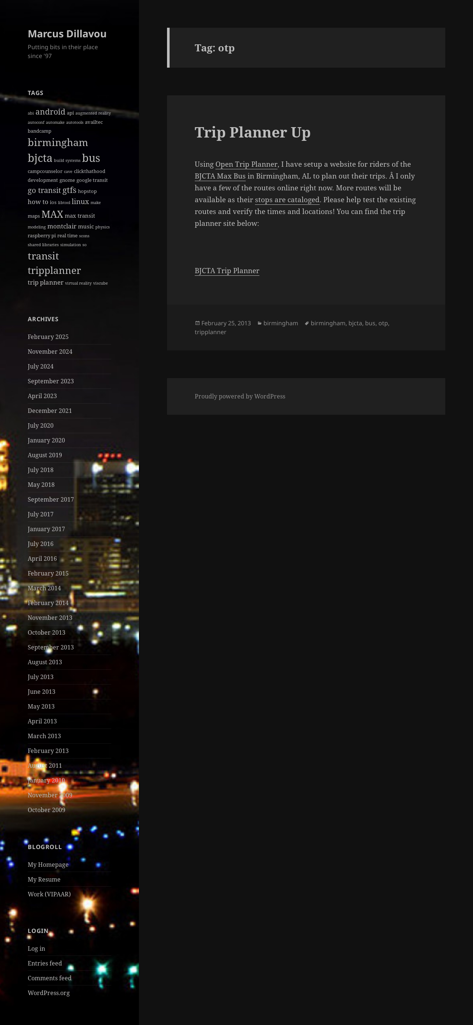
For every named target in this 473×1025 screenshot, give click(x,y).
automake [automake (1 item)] (55, 122)
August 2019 (45, 455)
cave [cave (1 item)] (68, 171)
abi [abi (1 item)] (31, 113)
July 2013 (41, 677)
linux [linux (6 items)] (80, 201)
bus (370, 323)
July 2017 (41, 514)
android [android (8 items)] (50, 111)
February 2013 (48, 751)
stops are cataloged (287, 199)
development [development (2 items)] (43, 180)
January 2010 (46, 780)
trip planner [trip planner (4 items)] (46, 282)
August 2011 (45, 765)
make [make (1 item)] (96, 202)
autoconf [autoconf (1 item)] (36, 122)
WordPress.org (49, 993)
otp (383, 323)
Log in (36, 948)
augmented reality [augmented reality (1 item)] (93, 113)
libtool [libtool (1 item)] (64, 202)
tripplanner (211, 332)
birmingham (280, 323)
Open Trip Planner (246, 164)
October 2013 (46, 632)
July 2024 (41, 366)
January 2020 (46, 440)
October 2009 (46, 810)
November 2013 (50, 618)
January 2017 (46, 529)
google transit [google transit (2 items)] (92, 180)
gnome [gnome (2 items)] (67, 180)
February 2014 (48, 603)
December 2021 (50, 411)
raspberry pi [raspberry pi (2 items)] (42, 235)
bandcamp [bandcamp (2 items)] (39, 131)
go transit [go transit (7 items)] (44, 190)
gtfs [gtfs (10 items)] (69, 189)
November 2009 (50, 795)
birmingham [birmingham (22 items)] (58, 142)
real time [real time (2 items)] (67, 235)
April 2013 (42, 721)
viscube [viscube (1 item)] (100, 283)
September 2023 (51, 381)
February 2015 (48, 573)
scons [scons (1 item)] (84, 235)
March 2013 (44, 736)
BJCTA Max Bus (220, 176)
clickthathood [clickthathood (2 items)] (89, 171)
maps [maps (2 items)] (34, 216)
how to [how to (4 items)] (38, 201)
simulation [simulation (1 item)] (70, 244)
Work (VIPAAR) (49, 894)
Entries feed (45, 963)
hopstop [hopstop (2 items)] (87, 191)
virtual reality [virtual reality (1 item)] (78, 283)
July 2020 (41, 425)
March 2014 (44, 588)
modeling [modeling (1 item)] (37, 227)
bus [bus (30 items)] (91, 157)
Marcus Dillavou (67, 33)
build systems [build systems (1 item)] (67, 160)
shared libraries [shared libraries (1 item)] (43, 244)
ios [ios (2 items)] (53, 202)
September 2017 (51, 499)
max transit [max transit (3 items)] (80, 215)
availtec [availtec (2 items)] (94, 122)
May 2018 (41, 485)
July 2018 (41, 470)
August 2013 (45, 662)
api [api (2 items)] (70, 112)
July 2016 (41, 544)
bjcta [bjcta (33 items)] (40, 157)
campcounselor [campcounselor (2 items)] (45, 171)
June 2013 (41, 692)
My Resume (44, 879)
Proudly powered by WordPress (240, 396)
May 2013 (41, 706)
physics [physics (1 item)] (102, 227)
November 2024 (50, 351)
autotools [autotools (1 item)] (75, 122)
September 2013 (51, 647)
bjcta (355, 323)
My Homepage (48, 865)
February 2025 (48, 337)
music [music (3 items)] (86, 226)
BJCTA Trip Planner (227, 270)
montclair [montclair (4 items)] (61, 226)
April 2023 (42, 396)
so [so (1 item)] (84, 244)
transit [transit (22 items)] (43, 255)
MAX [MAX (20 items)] (52, 214)
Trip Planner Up (253, 132)
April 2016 (42, 558)
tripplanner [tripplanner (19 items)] (54, 270)
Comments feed (50, 978)
